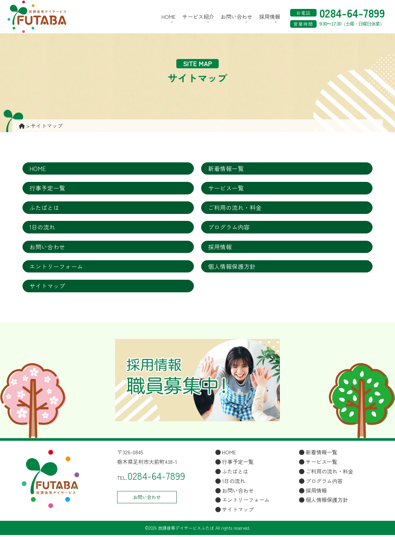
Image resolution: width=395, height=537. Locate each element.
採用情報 (269, 17)
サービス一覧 (226, 188)
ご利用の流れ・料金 (235, 208)
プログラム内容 (229, 228)
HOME (168, 17)
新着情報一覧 (226, 168)
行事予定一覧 (47, 188)
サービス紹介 (198, 17)
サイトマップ (47, 287)
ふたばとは (44, 208)
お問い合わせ (236, 17)
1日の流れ (42, 228)
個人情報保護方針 (232, 268)
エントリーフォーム (56, 268)
